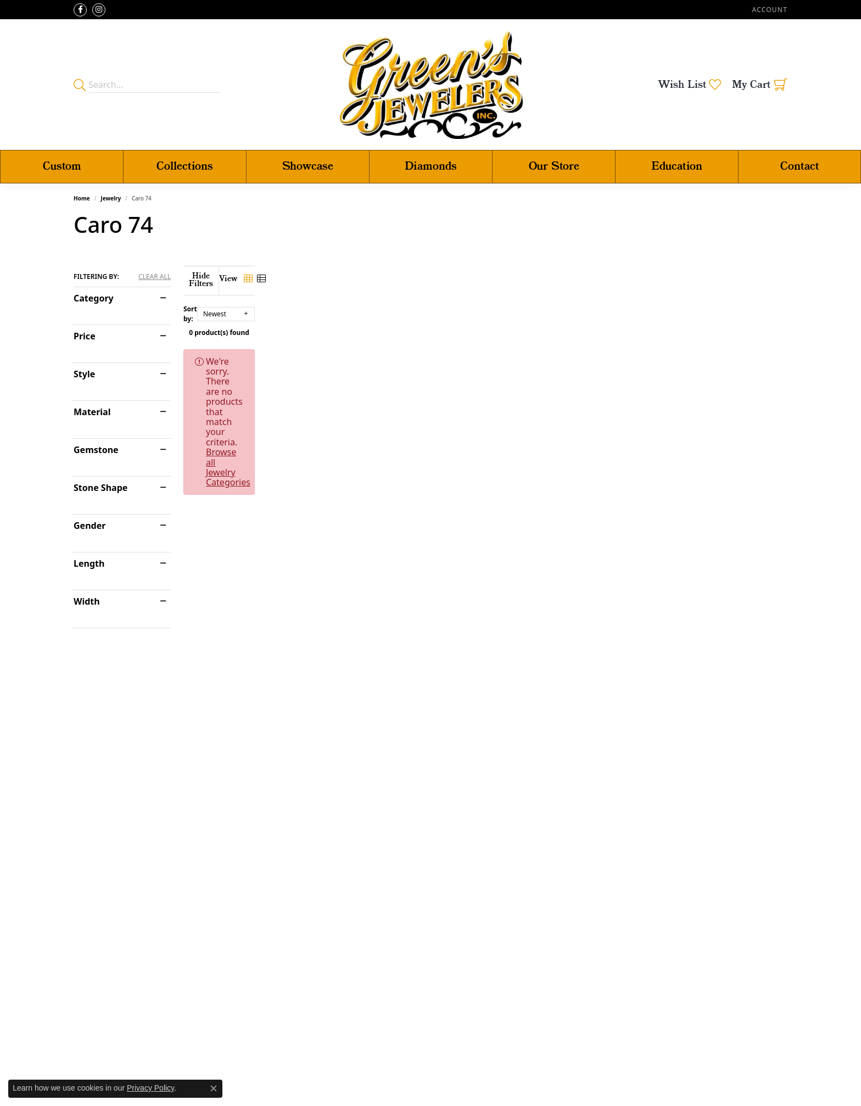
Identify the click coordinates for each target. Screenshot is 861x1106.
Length (89, 563)
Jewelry (110, 198)
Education (676, 166)
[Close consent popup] (213, 1088)
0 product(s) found (485, 324)
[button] (768, 9)
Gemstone (96, 449)
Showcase (307, 166)
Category (94, 298)
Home (82, 198)
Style (84, 374)
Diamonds (431, 166)
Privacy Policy (150, 1087)
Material (92, 411)
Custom (62, 166)
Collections (184, 166)
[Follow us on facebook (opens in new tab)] (80, 9)
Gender (89, 525)
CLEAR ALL (154, 276)
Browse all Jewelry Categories (512, 354)
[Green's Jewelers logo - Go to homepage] (431, 84)
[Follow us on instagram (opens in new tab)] (98, 9)
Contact (799, 166)
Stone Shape (100, 487)
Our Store (554, 166)
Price (85, 336)
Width (87, 601)
